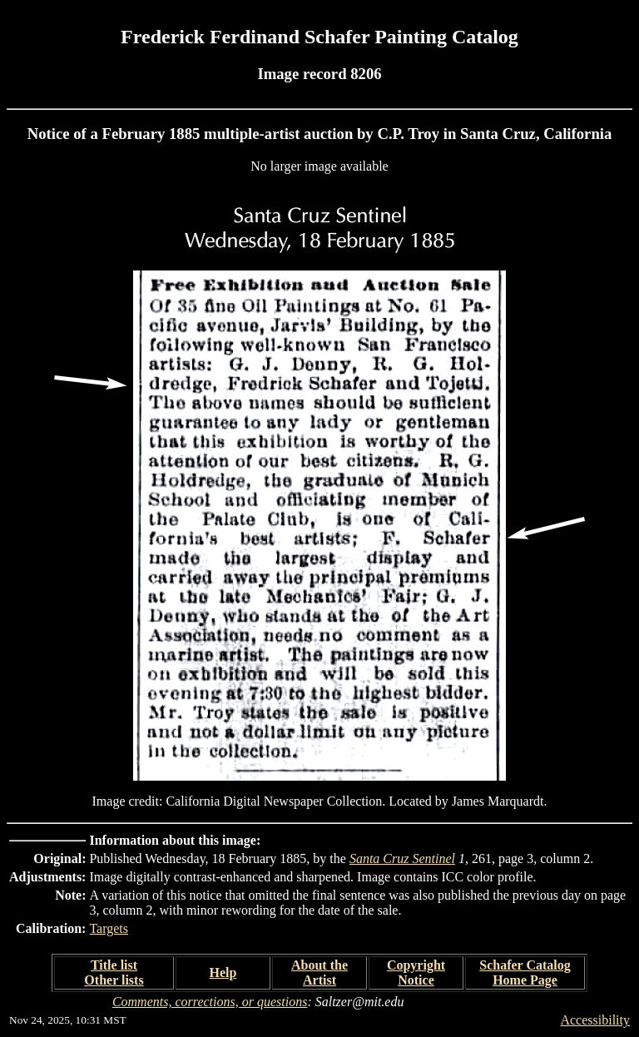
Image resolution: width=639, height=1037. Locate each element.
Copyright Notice (416, 972)
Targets (108, 928)
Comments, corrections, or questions (210, 1002)
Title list (114, 965)
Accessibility (595, 1020)
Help (223, 972)
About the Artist (319, 972)
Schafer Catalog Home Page (524, 972)
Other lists (113, 980)
